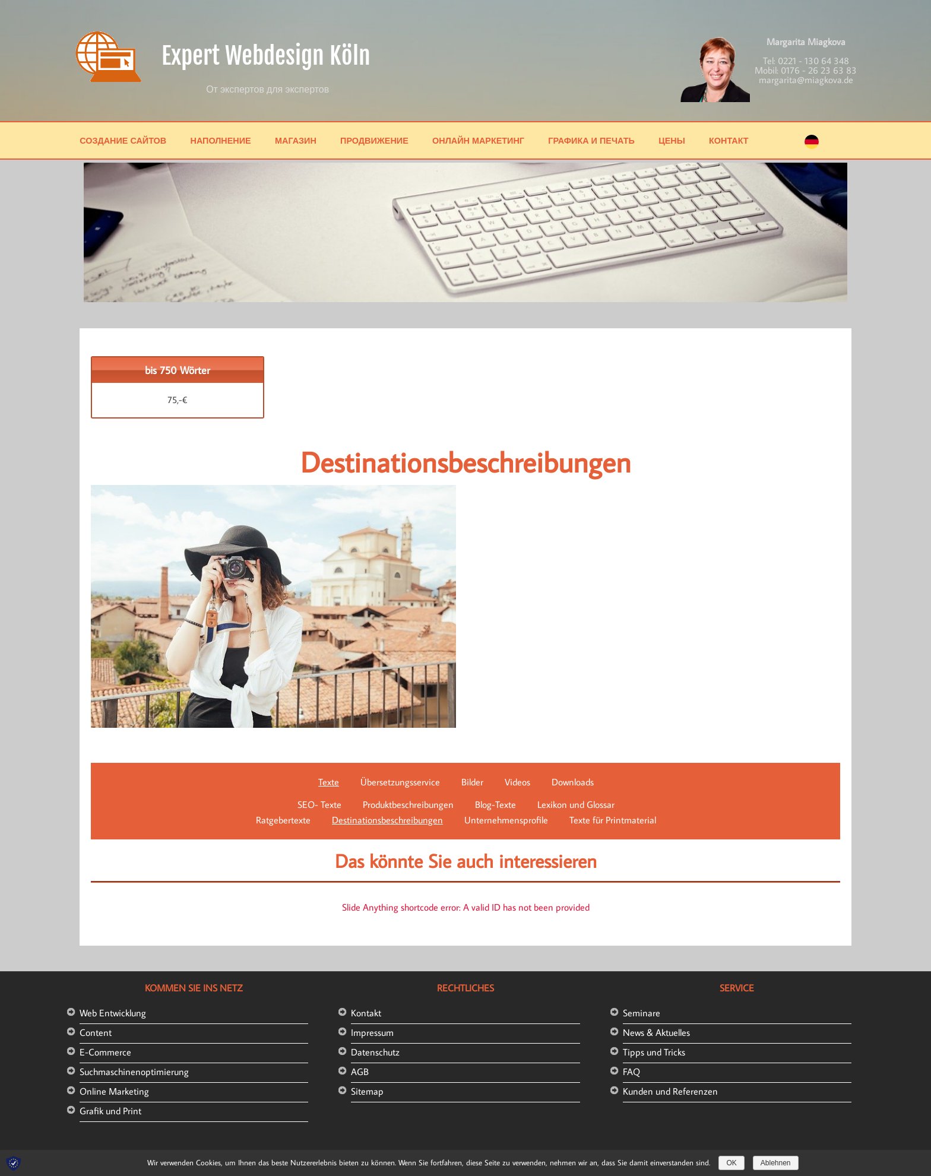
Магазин (295, 140)
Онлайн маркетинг (478, 140)
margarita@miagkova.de (806, 79)
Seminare (641, 1013)
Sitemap (367, 1091)
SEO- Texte (319, 804)
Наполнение (220, 140)
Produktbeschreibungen (408, 804)
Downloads (573, 782)
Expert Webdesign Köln (266, 56)
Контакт (729, 140)
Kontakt (366, 1013)
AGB (360, 1071)
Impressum (372, 1032)
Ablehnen (776, 1163)
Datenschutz (375, 1052)
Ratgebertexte (283, 820)
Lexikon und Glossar (576, 804)
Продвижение (374, 140)
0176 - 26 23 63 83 (819, 70)
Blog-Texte (495, 804)
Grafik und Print (110, 1111)
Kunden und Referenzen (670, 1091)
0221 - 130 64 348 (813, 60)
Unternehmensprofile (506, 820)
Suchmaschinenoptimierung (134, 1071)
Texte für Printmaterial (612, 820)
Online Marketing (114, 1091)
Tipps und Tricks (654, 1052)
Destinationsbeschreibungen (387, 820)
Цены (671, 140)
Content (96, 1032)
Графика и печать (591, 140)
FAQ (631, 1071)
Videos (517, 782)
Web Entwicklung (113, 1013)
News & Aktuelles (656, 1032)
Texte (328, 782)
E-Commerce (105, 1052)
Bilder (472, 782)
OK (731, 1163)
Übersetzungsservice (400, 782)
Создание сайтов (123, 140)
